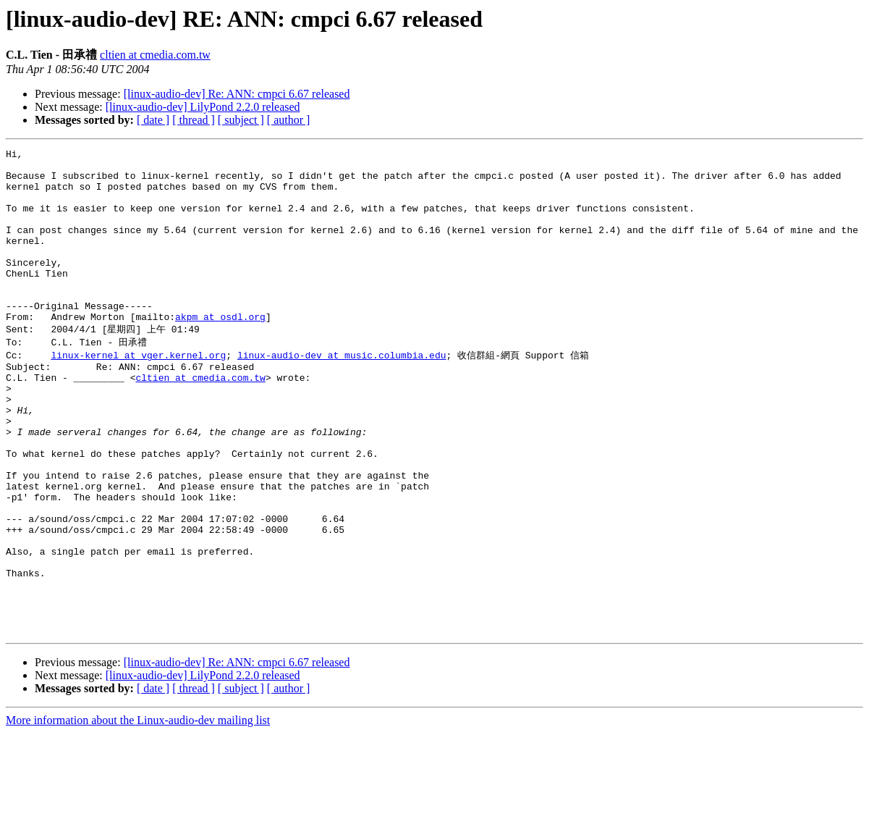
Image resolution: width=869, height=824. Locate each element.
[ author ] (288, 120)
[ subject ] (241, 120)
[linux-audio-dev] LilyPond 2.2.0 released (203, 107)
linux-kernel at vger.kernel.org (138, 391)
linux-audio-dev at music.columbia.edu (341, 391)
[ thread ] (193, 120)
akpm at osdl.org (220, 351)
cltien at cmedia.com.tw (155, 55)
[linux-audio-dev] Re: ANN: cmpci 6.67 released (237, 94)
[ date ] (153, 120)
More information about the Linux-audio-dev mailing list (138, 811)
